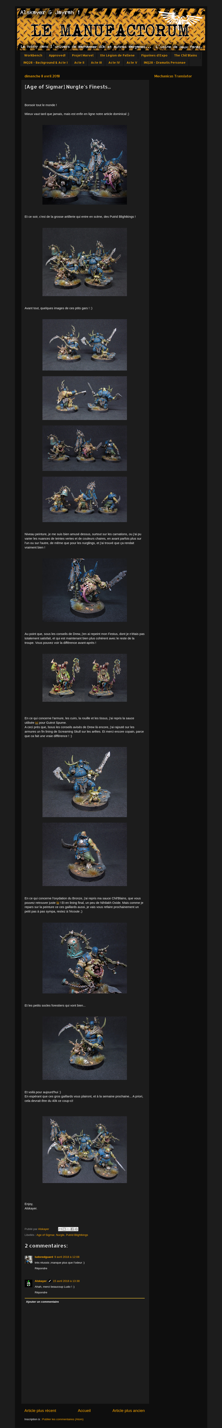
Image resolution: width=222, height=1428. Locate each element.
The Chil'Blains (185, 55)
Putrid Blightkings (77, 1235)
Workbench (33, 55)
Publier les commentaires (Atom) (63, 1419)
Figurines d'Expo (154, 55)
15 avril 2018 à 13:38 (66, 1281)
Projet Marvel (83, 55)
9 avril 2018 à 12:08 (67, 1256)
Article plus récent (40, 1410)
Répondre (41, 1268)
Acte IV (114, 62)
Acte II (79, 62)
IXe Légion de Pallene (117, 55)
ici (36, 722)
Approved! (57, 55)
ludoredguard (44, 1256)
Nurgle (60, 1235)
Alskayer (41, 1281)
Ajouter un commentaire (42, 1301)
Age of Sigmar (45, 1235)
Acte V (132, 62)
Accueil (84, 1410)
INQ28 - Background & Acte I (45, 62)
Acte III (96, 62)
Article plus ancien (128, 1410)
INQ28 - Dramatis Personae (165, 62)
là (58, 902)
